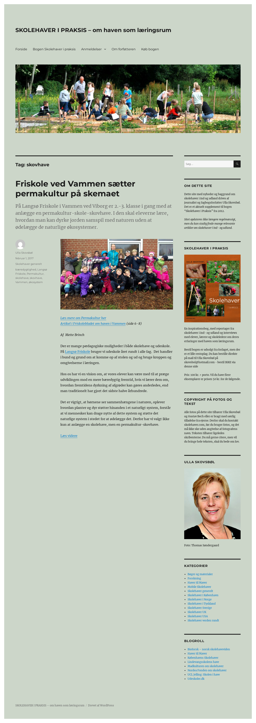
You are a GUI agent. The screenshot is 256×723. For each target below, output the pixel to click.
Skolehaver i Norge (200, 599)
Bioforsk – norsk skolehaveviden (209, 649)
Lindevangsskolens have (203, 662)
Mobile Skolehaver (199, 587)
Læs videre (68, 436)
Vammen (21, 282)
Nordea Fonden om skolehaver (207, 670)
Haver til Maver (197, 582)
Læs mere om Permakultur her (83, 318)
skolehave (22, 277)
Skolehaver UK (197, 612)
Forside (21, 49)
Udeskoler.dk (196, 679)
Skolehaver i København (203, 595)
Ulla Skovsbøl (24, 252)
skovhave (36, 277)
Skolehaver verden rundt (203, 620)
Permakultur (35, 273)
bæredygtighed (25, 269)
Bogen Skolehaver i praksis (54, 49)
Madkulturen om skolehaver (206, 666)
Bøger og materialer (200, 574)
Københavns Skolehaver (203, 657)
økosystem (36, 282)
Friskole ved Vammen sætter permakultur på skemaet (75, 188)
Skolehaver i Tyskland (202, 603)
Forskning (194, 578)
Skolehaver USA (198, 616)
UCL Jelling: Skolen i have (204, 674)
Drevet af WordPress (101, 705)
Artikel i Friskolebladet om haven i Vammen (93, 324)
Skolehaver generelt (28, 263)
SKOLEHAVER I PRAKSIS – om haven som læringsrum (93, 30)
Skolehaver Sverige (200, 608)
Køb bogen (150, 49)
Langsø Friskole (77, 352)
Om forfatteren (124, 49)
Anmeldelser (91, 49)
